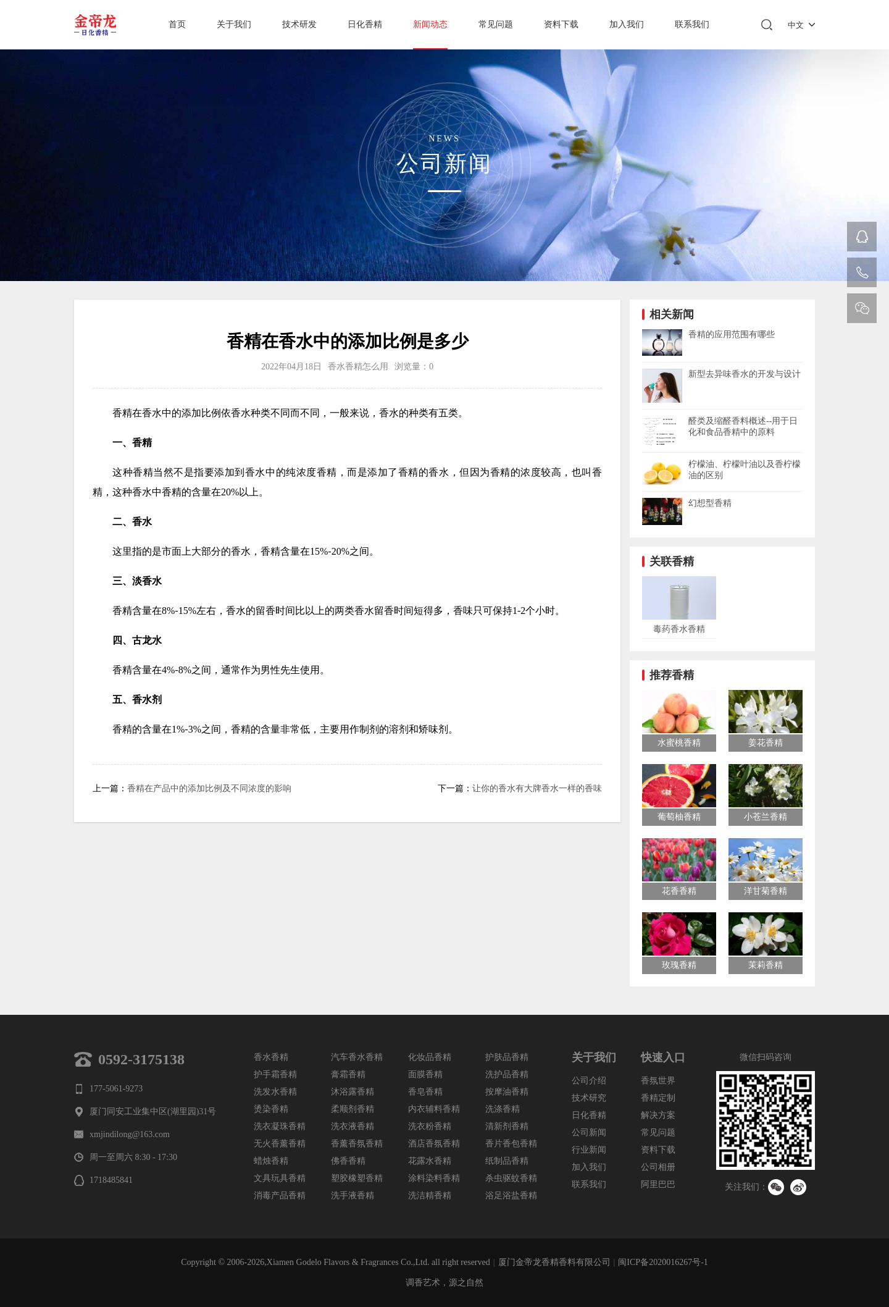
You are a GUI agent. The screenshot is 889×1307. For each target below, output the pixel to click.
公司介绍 (589, 1080)
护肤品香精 (506, 1057)
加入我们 (626, 24)
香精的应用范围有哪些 (731, 334)
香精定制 (658, 1098)
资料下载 (561, 24)
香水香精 (271, 1057)
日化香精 (365, 24)
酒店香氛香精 (434, 1143)
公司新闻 (589, 1132)
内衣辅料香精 (434, 1109)
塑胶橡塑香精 (357, 1178)
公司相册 (658, 1167)
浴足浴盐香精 (511, 1195)
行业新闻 (589, 1149)
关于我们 (234, 24)
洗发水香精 (275, 1091)
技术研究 (589, 1098)
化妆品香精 (429, 1057)
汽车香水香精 (357, 1057)
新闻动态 (430, 24)
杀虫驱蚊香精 (511, 1178)
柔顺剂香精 (352, 1109)
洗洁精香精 (429, 1195)
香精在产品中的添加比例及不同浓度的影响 (209, 788)
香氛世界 (658, 1080)
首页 (177, 24)
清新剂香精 (506, 1126)
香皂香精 (425, 1091)
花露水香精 (429, 1161)
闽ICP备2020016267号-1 (662, 1262)
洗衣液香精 (352, 1126)
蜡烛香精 (271, 1161)
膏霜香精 (348, 1074)
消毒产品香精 (280, 1195)
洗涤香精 (502, 1109)
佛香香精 (348, 1161)
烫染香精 (271, 1109)
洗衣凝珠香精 (280, 1126)
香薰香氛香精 (357, 1143)
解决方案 (658, 1115)
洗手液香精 (352, 1195)
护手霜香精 (275, 1074)
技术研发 (299, 24)
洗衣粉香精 (429, 1126)
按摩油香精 (506, 1091)
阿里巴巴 (658, 1184)
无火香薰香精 (280, 1143)
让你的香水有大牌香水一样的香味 (537, 788)
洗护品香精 (506, 1074)
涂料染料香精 (434, 1178)
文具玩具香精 (280, 1178)
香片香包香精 (511, 1143)
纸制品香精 (506, 1161)
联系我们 (692, 24)
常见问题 (495, 24)
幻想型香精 (710, 503)
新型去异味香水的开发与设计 (744, 374)
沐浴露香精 (352, 1091)
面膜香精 (425, 1074)
